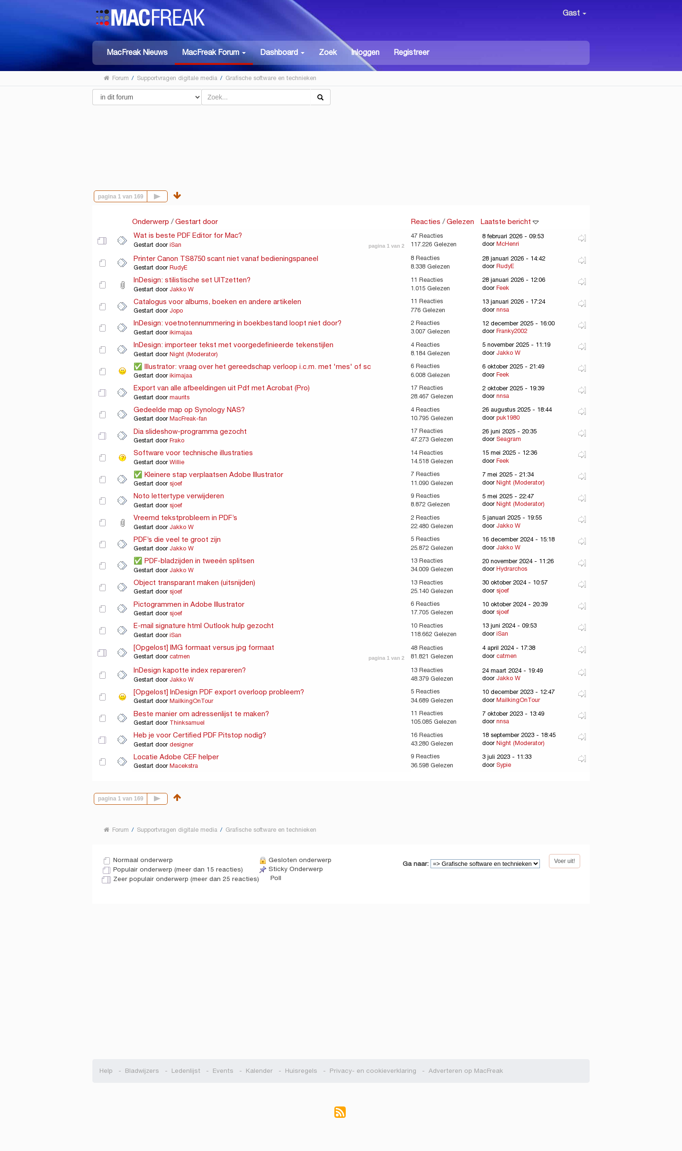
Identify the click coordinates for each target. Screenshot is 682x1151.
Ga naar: (416, 864)
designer (181, 744)
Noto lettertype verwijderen (179, 495)
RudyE (179, 267)
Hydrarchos (511, 569)
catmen (180, 656)
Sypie (503, 765)
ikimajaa (181, 332)
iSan (175, 245)
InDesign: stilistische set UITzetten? (192, 279)
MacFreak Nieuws (137, 52)
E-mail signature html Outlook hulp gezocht (204, 625)
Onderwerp (150, 221)
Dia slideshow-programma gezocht (190, 431)
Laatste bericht (509, 221)
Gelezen (460, 221)
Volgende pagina (167, 195)
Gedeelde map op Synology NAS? (189, 409)
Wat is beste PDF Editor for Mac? (188, 235)
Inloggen (365, 52)
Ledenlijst (185, 1071)
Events (223, 1071)
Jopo (176, 311)
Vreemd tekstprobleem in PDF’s (185, 517)
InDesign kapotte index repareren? (190, 669)
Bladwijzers (142, 1071)
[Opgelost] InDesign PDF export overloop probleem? (219, 691)
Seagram (508, 439)
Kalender (259, 1071)
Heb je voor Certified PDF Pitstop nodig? (200, 734)
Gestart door (196, 221)
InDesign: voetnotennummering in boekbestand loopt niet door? (237, 322)
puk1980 (508, 418)
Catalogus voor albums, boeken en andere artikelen (217, 301)
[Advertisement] (341, 139)
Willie (177, 462)
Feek (502, 288)
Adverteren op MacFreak (466, 1071)
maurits (179, 397)
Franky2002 (511, 331)
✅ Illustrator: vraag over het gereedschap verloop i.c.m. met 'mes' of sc (252, 366)
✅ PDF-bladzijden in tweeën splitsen (194, 560)
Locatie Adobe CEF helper (176, 756)
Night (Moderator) (194, 354)
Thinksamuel (187, 723)
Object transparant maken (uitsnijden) (194, 582)
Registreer (411, 52)
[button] (214, 53)
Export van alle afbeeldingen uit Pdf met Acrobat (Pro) (222, 387)
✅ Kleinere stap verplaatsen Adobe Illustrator (208, 474)
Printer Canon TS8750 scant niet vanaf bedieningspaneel (226, 258)
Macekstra (184, 766)
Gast (574, 13)
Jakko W (182, 289)
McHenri (507, 244)
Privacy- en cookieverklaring (373, 1071)
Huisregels (301, 1071)
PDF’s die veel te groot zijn (177, 539)
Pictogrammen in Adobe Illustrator (189, 604)
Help (106, 1071)
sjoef (176, 483)
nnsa (502, 310)
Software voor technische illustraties (193, 452)
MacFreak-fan (188, 419)
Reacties (425, 221)
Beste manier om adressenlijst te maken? (201, 713)
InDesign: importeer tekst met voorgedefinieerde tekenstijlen (233, 344)
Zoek (328, 52)
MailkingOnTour (191, 701)
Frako (177, 440)
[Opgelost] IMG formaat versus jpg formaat (204, 647)
